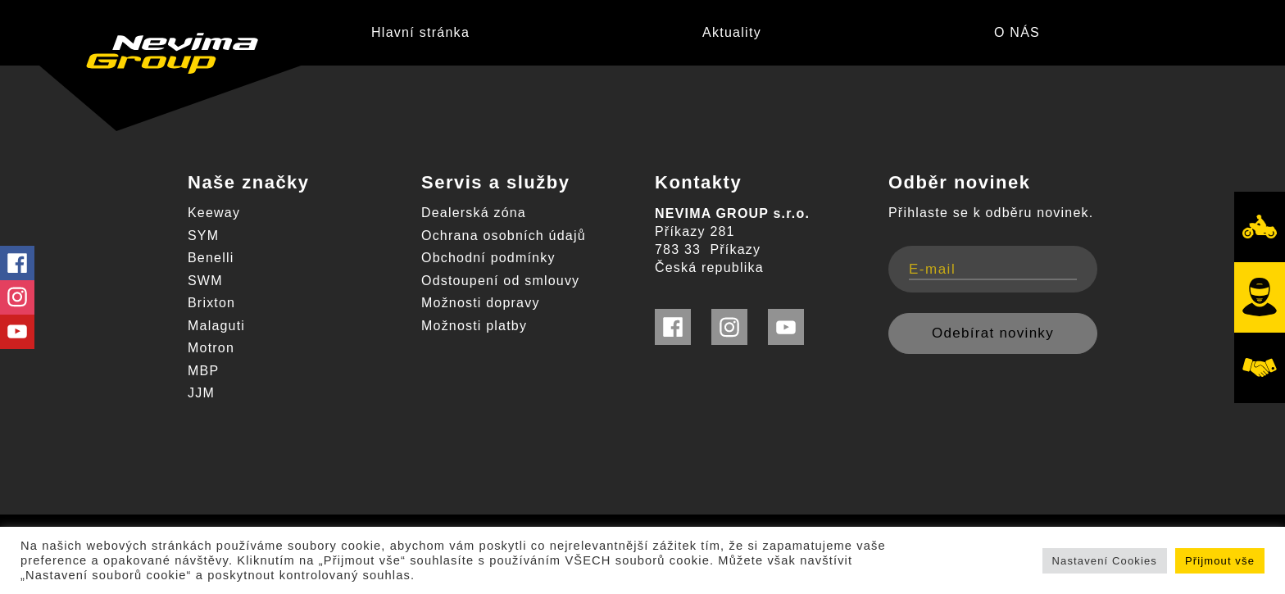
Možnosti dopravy (480, 303)
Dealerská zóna (473, 213)
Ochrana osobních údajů (503, 236)
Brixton (211, 303)
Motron (211, 348)
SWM (205, 281)
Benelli (211, 258)
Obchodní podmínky (488, 258)
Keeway (214, 213)
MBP (203, 371)
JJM (201, 393)
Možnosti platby (474, 326)
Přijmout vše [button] (1220, 561)
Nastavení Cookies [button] (1104, 561)
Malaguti (216, 326)
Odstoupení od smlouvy (500, 281)
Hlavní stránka (420, 32)
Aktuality (731, 32)
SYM (203, 236)
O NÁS (1017, 32)
